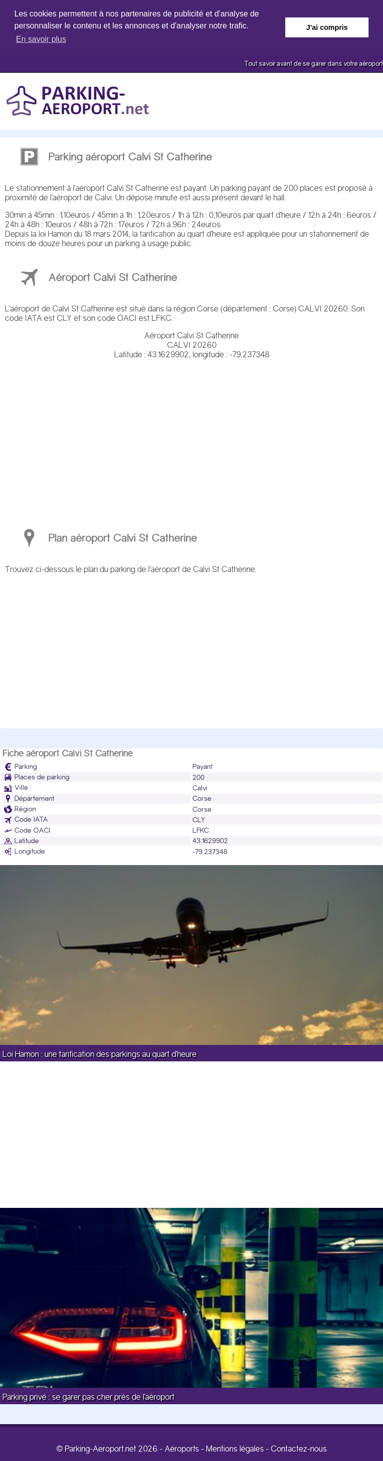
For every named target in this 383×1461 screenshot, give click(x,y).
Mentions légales (235, 1448)
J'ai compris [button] (327, 27)
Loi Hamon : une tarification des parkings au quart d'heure (99, 1053)
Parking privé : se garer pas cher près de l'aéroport (88, 1396)
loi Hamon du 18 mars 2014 (83, 233)
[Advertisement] (191, 438)
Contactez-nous (299, 1448)
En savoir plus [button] (41, 39)
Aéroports (182, 1448)
